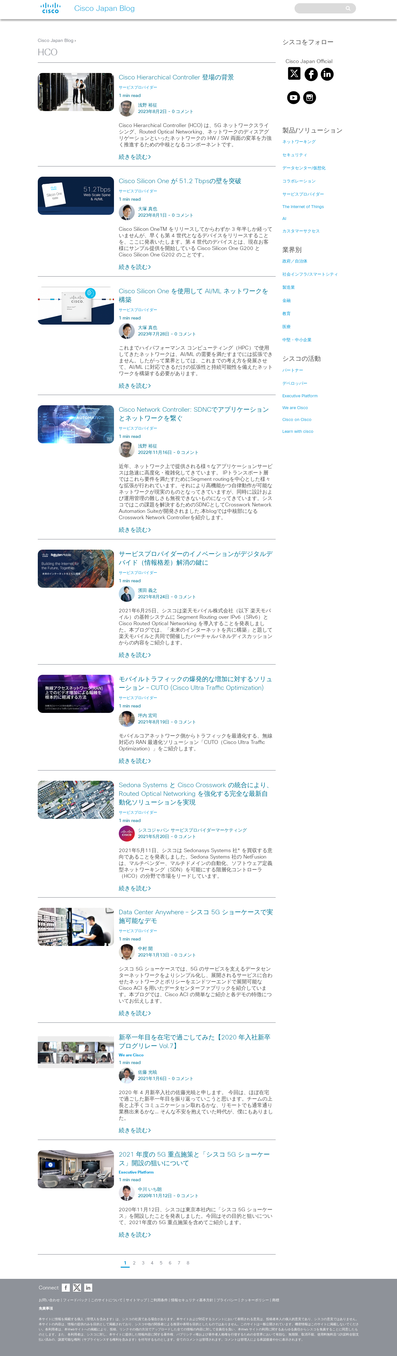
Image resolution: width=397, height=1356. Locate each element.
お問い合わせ (49, 1300)
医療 (286, 327)
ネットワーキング (299, 142)
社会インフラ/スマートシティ (310, 274)
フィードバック (75, 1300)
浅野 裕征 (147, 105)
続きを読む (135, 157)
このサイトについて (107, 1300)
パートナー (292, 370)
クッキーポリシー (255, 1300)
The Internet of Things (303, 207)
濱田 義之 (147, 590)
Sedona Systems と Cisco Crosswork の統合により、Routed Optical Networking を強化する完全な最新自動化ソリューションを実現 (196, 794)
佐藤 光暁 (147, 1072)
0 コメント (183, 111)
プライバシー (227, 1300)
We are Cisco (295, 408)
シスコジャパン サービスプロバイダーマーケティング (192, 830)
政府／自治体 (294, 261)
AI (284, 219)
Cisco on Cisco (297, 420)
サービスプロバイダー (303, 194)
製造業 (288, 288)
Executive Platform (300, 396)
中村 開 (145, 949)
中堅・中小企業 (297, 340)
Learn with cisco (297, 432)
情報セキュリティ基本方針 (192, 1300)
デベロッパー (294, 384)
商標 (275, 1300)
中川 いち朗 (150, 1189)
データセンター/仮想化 (304, 168)
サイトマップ (136, 1300)
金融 (286, 301)
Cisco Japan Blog (55, 40)
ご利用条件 (159, 1300)
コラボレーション (299, 181)
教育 (286, 314)
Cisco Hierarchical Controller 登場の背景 (176, 77)
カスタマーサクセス (301, 231)
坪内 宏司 (147, 716)
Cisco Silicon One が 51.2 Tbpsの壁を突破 (180, 181)
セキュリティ (294, 155)
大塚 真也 (147, 209)
